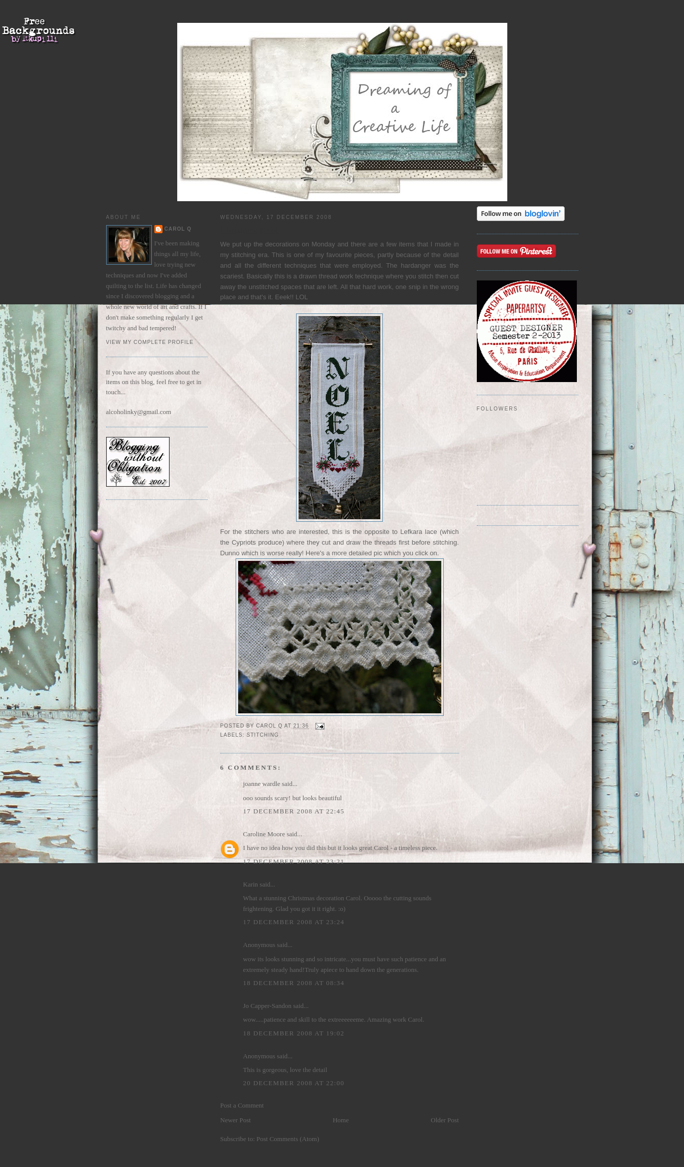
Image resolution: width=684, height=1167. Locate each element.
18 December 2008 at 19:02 (294, 1033)
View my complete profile (150, 342)
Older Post (445, 1120)
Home (341, 1120)
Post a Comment (242, 1105)
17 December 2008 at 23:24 (294, 922)
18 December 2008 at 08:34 (294, 983)
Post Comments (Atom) (287, 1139)
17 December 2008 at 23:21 (294, 861)
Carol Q (178, 229)
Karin (250, 884)
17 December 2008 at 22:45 (294, 811)
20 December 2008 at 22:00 (294, 1083)
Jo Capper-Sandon (267, 1006)
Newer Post (235, 1120)
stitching (263, 735)
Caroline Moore (264, 834)
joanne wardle (261, 783)
